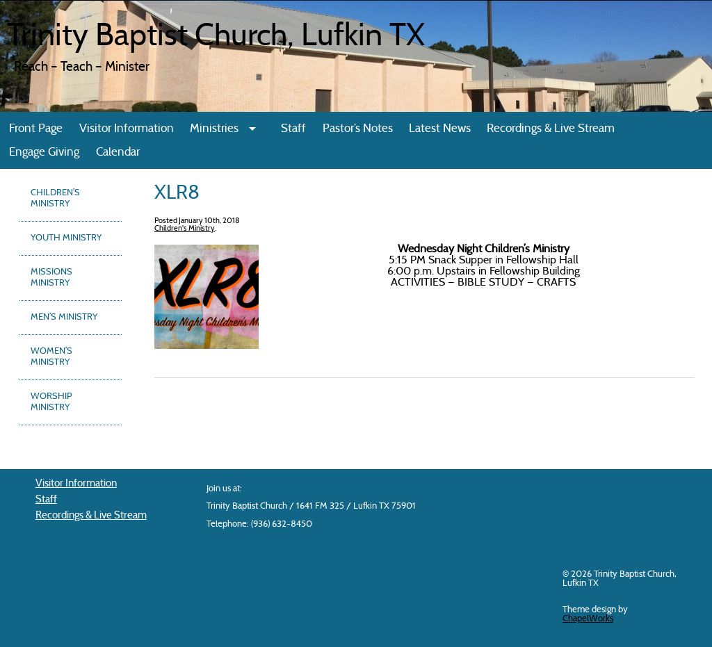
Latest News (440, 129)
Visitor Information (126, 129)
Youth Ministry (66, 238)
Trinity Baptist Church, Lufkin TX (216, 38)
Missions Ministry (51, 278)
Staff (293, 129)
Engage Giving (44, 152)
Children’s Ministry (55, 198)
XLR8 (177, 194)
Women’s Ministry (51, 357)
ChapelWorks (588, 618)
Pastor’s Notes (358, 129)
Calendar (118, 152)
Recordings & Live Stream (551, 129)
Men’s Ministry (64, 317)
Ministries (214, 129)
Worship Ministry (51, 402)
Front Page (36, 129)
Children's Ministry (184, 229)
